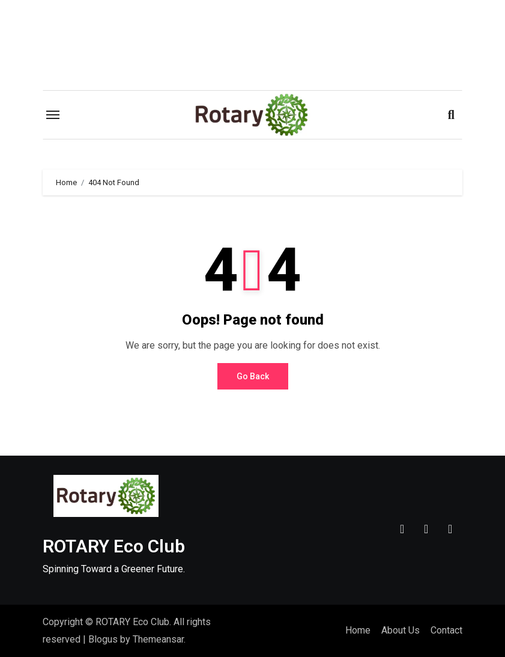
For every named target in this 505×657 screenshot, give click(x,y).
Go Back (253, 376)
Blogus (103, 639)
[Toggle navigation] (52, 115)
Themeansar (158, 639)
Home (357, 630)
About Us (400, 630)
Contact (446, 630)
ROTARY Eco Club (114, 546)
